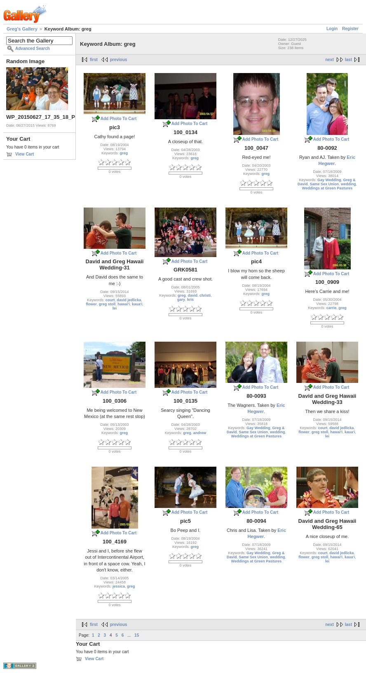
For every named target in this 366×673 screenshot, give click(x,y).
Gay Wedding (329, 180)
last (348, 59)
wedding (348, 184)
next (329, 59)
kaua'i (137, 304)
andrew (199, 433)
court (110, 300)
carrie (331, 308)
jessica (119, 586)
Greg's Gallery (22, 28)
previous (118, 59)
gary (181, 300)
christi (205, 295)
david (193, 295)
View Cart (24, 154)
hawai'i (123, 304)
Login (332, 28)
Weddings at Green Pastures (327, 188)
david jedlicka (129, 300)
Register (350, 28)
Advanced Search (32, 48)
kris (190, 300)
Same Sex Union (324, 184)
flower (91, 304)
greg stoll (107, 304)
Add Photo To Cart (119, 118)
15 (136, 635)
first (94, 59)
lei (115, 308)
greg (124, 153)
